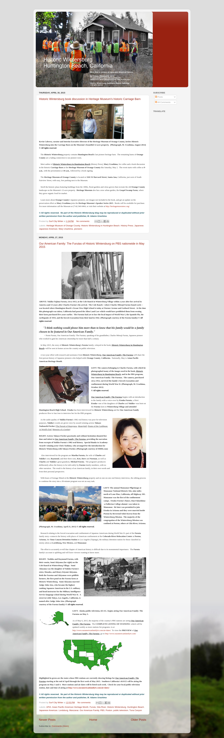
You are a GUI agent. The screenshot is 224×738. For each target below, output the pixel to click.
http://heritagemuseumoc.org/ (118, 206)
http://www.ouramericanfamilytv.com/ (120, 633)
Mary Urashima (66, 229)
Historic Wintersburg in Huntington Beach (100, 225)
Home (93, 719)
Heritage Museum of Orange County (63, 225)
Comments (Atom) (60, 726)
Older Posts (138, 719)
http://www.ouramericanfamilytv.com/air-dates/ (91, 630)
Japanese (139, 225)
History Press (127, 225)
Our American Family (89, 710)
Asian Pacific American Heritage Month (70, 707)
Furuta (93, 707)
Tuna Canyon (135, 710)
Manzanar (73, 710)
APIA (48, 707)
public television (120, 710)
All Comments (162, 102)
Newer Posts (47, 719)
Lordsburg (63, 710)
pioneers (78, 229)
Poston (109, 710)
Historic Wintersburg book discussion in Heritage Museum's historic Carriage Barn (90, 99)
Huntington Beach (135, 707)
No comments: (83, 221)
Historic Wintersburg (116, 707)
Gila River (101, 707)
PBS (102, 710)
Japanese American (48, 229)
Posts (159, 97)
